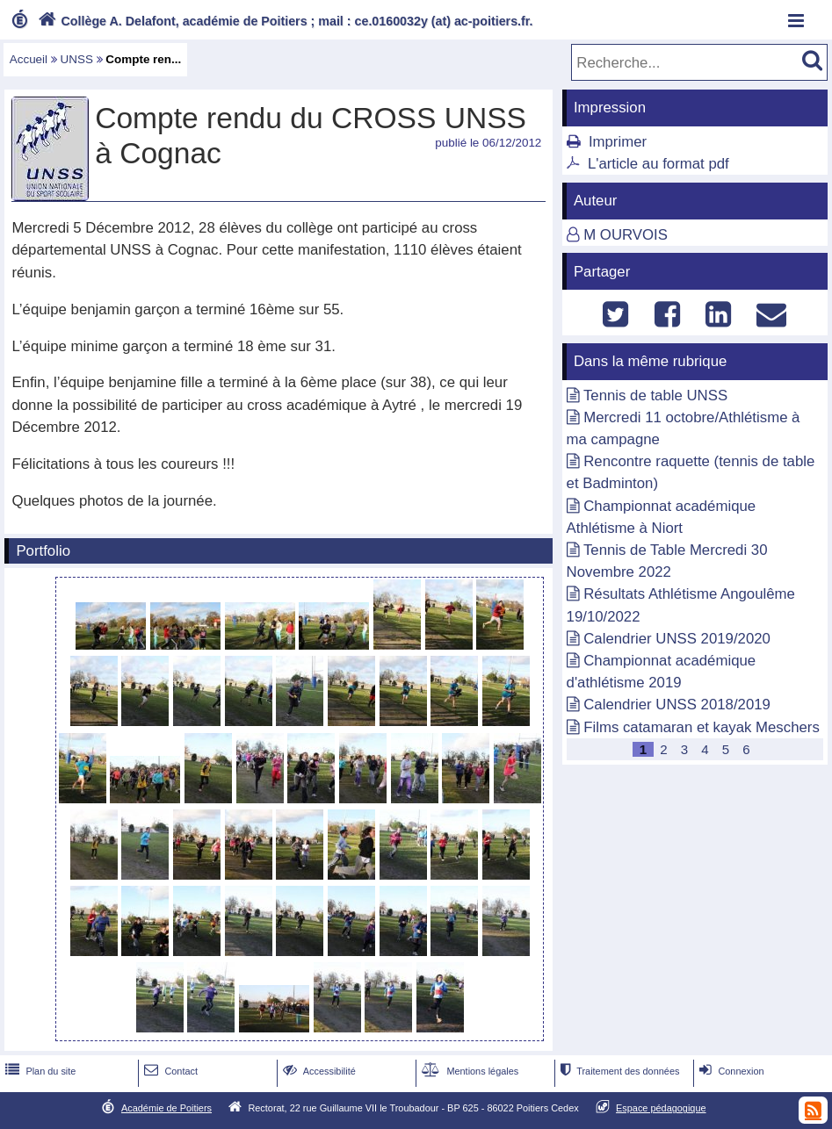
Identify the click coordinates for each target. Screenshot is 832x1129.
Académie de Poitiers (166, 1108)
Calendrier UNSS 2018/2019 (677, 704)
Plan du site (39, 1071)
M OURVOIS (625, 235)
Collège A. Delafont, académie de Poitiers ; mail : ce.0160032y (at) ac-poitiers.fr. (283, 21)
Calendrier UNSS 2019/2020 (677, 638)
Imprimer (618, 141)
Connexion (729, 1071)
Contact (169, 1071)
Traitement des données (618, 1071)
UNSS (77, 59)
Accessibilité (317, 1071)
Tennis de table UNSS (655, 395)
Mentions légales (468, 1071)
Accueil (28, 59)
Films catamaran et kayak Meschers (701, 727)
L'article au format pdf (658, 163)
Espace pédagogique (661, 1108)
